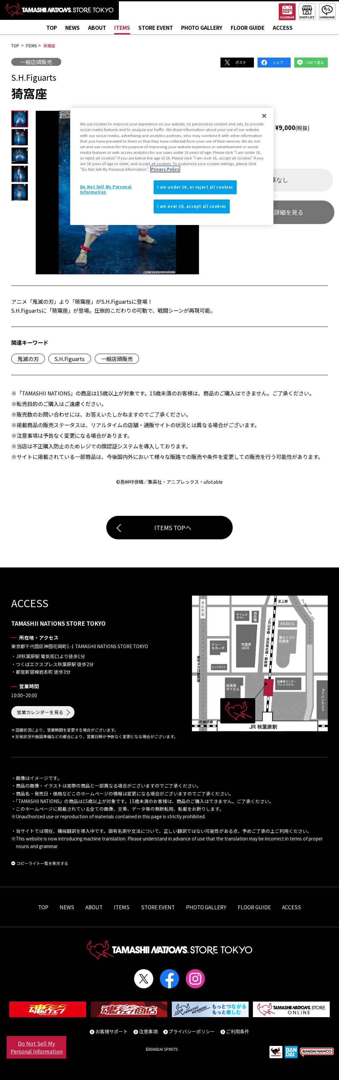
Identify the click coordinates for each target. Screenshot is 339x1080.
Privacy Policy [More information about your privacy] (165, 169)
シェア (277, 62)
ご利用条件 (237, 1031)
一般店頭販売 (36, 62)
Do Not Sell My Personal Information (37, 1047)
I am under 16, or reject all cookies (195, 187)
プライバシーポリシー (192, 1031)
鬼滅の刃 (28, 359)
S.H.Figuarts (70, 359)
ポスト (240, 62)
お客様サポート (111, 1031)
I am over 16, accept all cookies (191, 206)
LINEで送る (315, 62)
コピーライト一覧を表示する (42, 863)
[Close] (264, 116)
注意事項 (148, 1031)
